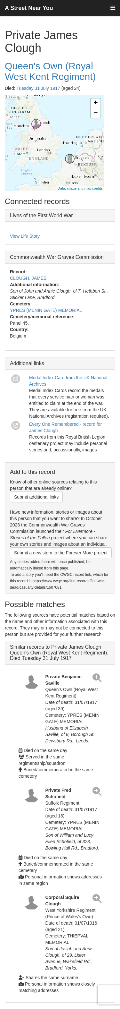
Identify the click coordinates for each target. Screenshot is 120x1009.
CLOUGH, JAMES (28, 278)
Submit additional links (36, 497)
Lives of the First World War (41, 215)
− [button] (95, 113)
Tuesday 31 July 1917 (38, 88)
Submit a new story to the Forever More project (61, 552)
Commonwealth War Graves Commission (57, 257)
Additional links (27, 363)
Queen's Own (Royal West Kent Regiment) (50, 71)
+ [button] (95, 103)
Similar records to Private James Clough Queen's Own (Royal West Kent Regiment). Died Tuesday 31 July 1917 (59, 652)
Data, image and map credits (80, 188)
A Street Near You (29, 8)
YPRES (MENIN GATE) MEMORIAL (46, 310)
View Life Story (25, 236)
